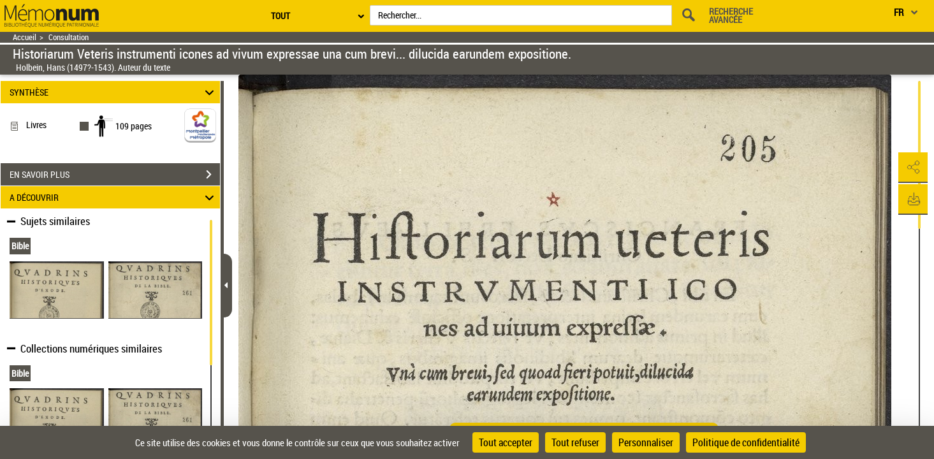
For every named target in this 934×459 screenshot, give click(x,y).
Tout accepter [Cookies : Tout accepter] (505, 442)
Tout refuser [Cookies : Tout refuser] (575, 442)
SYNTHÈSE (114, 92)
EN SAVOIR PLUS (115, 175)
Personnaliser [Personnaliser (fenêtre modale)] (645, 442)
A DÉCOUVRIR (114, 197)
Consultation (68, 37)
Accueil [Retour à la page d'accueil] (24, 37)
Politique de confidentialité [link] (745, 442)
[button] (912, 167)
